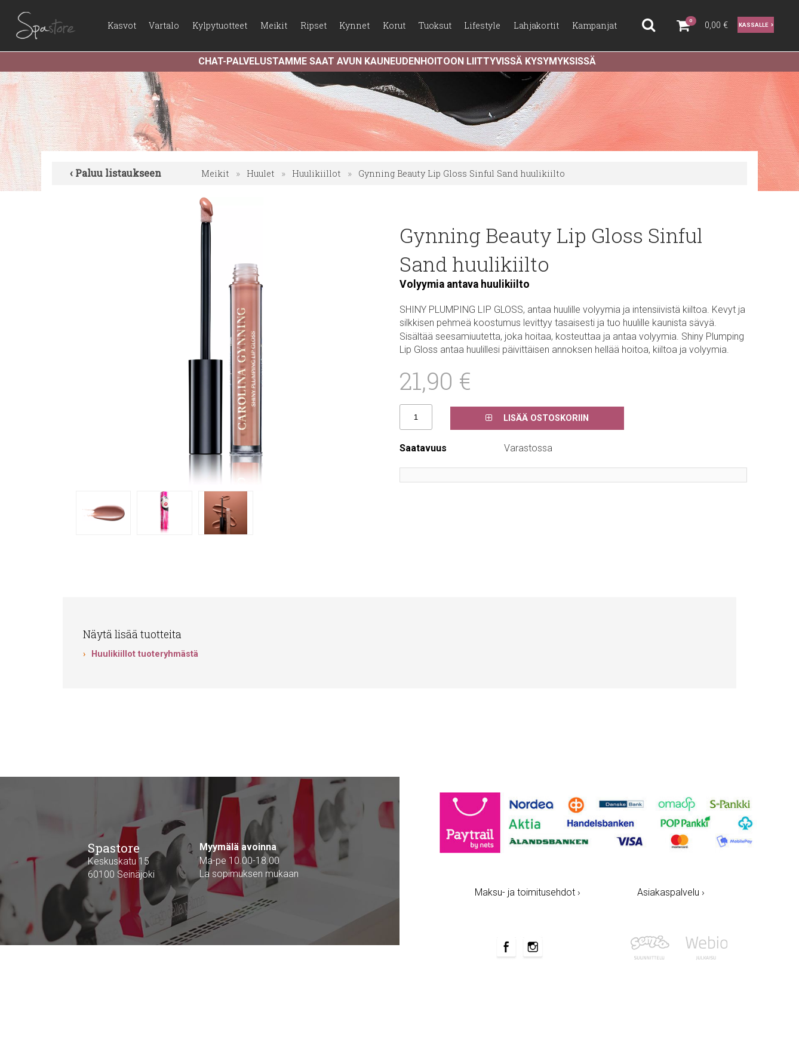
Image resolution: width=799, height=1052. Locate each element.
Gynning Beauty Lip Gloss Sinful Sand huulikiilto (461, 173)
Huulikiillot (316, 173)
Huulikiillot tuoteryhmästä (144, 654)
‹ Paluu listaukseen (115, 173)
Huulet (261, 173)
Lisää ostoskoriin (537, 418)
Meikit (215, 173)
